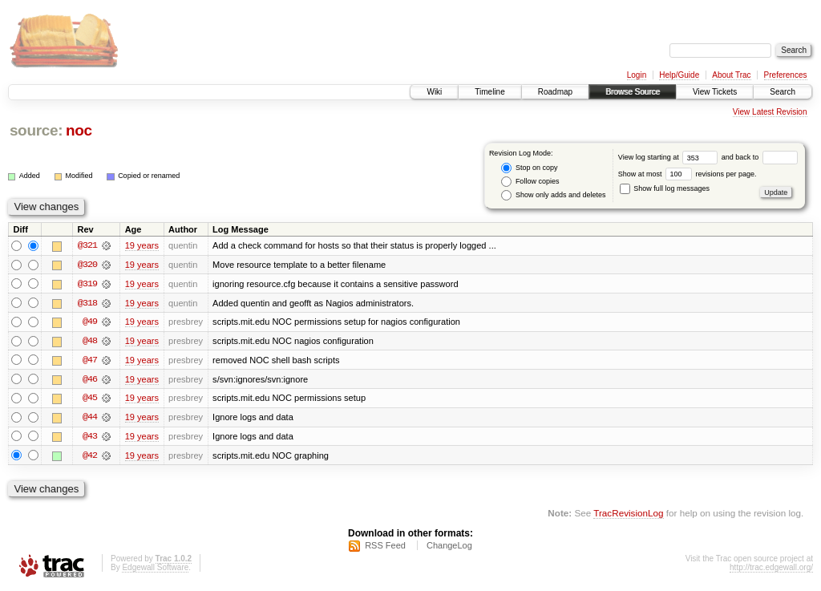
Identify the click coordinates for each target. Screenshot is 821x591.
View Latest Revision (770, 111)
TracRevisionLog (628, 515)
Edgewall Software (155, 569)
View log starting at (670, 157)
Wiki (434, 91)
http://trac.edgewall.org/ (771, 569)
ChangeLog (449, 548)
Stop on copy (529, 168)
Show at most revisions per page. (687, 174)
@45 (90, 399)
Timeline (489, 91)
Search (782, 91)
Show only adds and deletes (553, 195)
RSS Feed (385, 548)
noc (79, 130)
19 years (142, 245)
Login (636, 75)
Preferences (785, 75)
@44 (90, 418)
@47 (90, 360)
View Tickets (715, 91)
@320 (87, 264)
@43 (90, 437)
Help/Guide (679, 75)
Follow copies (530, 181)
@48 (90, 341)
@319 (87, 283)
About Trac (731, 75)
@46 (90, 380)
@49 (90, 322)
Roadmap (555, 91)
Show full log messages (665, 188)
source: (36, 130)
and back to (760, 157)
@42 (90, 457)
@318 (87, 303)
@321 (87, 245)
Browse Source (632, 91)
